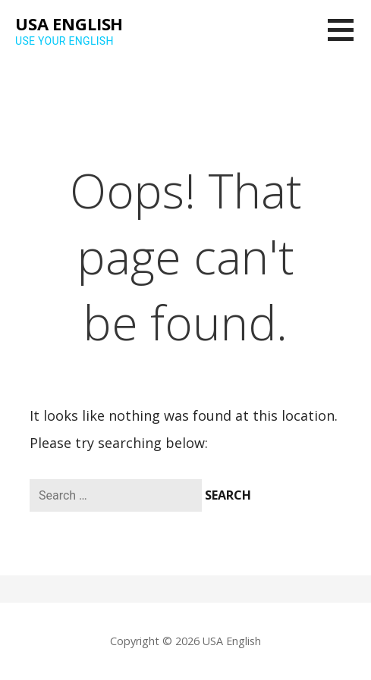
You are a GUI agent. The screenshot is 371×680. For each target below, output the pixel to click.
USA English (69, 23)
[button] (349, 39)
